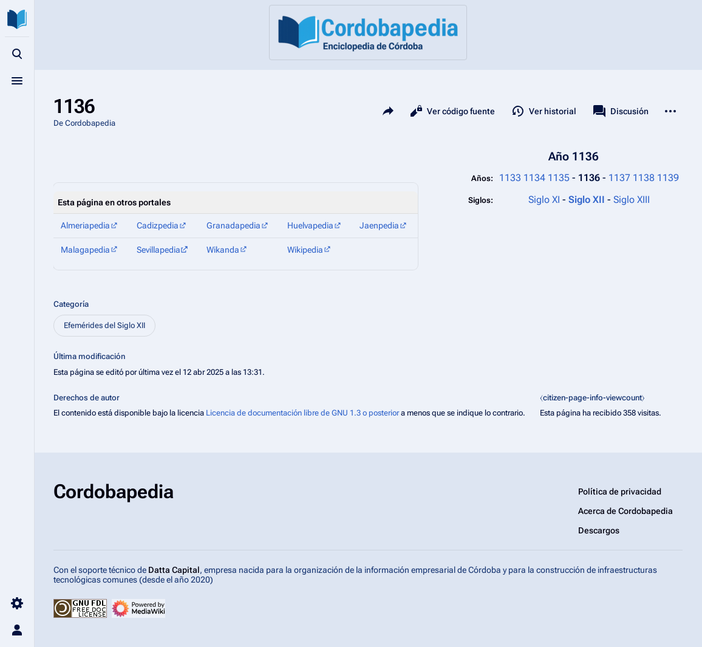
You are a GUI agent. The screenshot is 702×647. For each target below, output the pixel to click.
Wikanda (222, 250)
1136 (590, 177)
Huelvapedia (310, 225)
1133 (510, 177)
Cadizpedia (158, 225)
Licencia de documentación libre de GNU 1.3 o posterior (302, 412)
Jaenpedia (379, 225)
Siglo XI (544, 199)
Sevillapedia (158, 250)
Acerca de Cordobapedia (625, 511)
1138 (644, 177)
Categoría (71, 304)
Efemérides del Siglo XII (104, 325)
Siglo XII (587, 199)
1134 (534, 177)
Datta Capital (174, 570)
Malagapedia (85, 250)
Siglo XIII (631, 199)
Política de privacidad (619, 491)
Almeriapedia (85, 225)
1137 (619, 177)
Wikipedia (305, 250)
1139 (668, 177)
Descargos (598, 530)
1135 (559, 177)
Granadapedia (233, 225)
